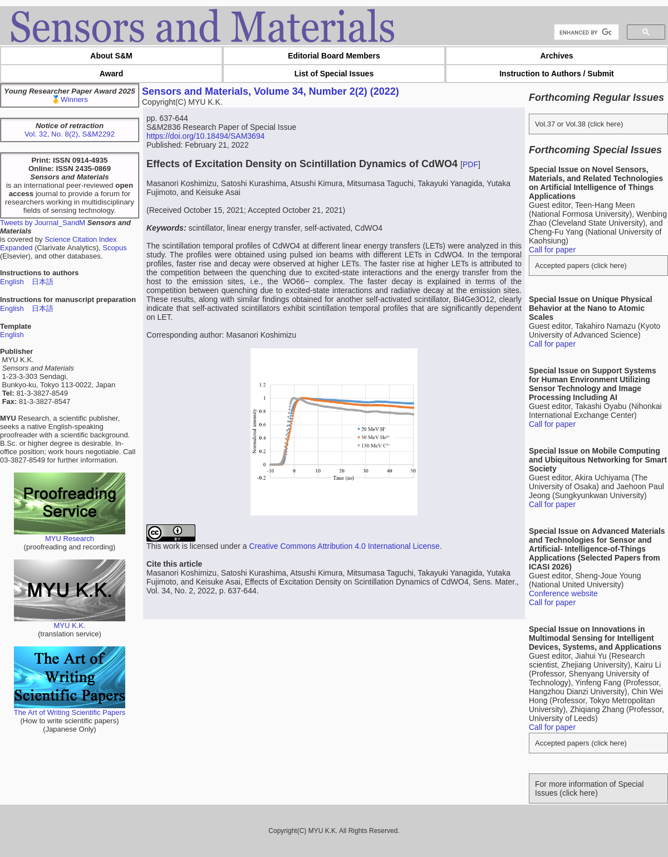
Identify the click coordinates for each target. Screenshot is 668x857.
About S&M (111, 55)
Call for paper (552, 249)
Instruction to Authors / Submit (556, 73)
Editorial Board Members (334, 55)
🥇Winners (69, 99)
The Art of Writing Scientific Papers (70, 709)
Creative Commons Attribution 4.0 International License (344, 546)
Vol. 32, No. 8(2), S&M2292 (69, 134)
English (12, 281)
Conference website (563, 593)
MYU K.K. (69, 622)
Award (112, 73)
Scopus (114, 248)
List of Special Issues (334, 73)
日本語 (42, 281)
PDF (470, 164)
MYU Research (69, 535)
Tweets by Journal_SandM (42, 222)
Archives (556, 55)
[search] (585, 32)
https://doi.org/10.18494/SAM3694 (205, 136)
